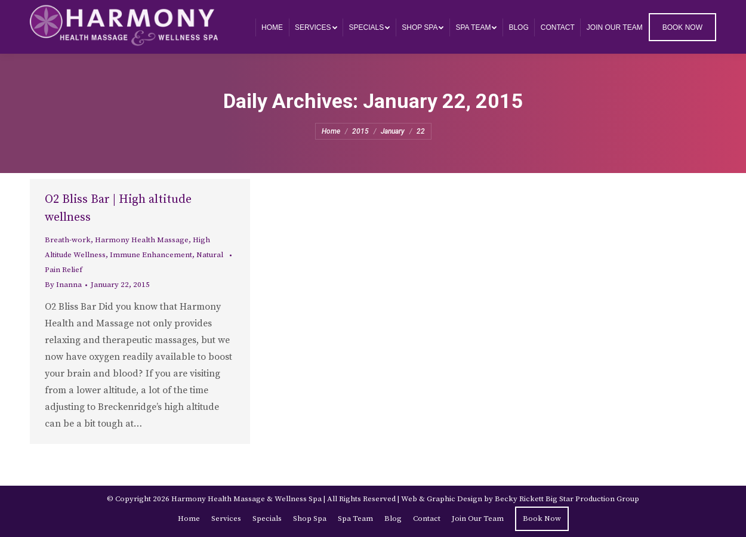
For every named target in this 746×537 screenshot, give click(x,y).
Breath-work (68, 240)
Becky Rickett (519, 499)
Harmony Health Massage (142, 240)
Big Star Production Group (592, 499)
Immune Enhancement (151, 255)
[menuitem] (272, 27)
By (63, 284)
